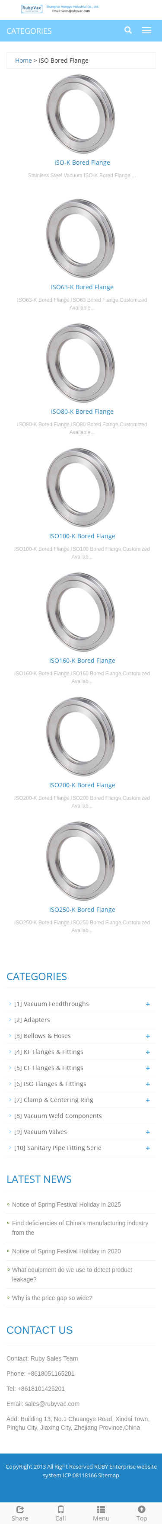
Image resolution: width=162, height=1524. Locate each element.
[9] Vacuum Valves (40, 1132)
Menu (101, 1512)
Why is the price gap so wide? (52, 1297)
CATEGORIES (29, 31)
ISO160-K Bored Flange (82, 660)
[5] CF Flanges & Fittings (48, 1068)
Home (23, 60)
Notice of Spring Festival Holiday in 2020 (66, 1251)
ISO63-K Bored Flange (82, 287)
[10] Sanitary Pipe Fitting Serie (58, 1148)
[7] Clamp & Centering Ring (53, 1100)
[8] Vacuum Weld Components (58, 1116)
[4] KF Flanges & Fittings (48, 1052)
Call (61, 1512)
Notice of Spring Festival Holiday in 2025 (66, 1204)
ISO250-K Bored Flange (82, 909)
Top (141, 1512)
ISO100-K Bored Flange (82, 536)
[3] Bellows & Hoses (42, 1036)
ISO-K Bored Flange (82, 162)
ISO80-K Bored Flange (82, 411)
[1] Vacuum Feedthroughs (51, 1004)
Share (20, 1512)
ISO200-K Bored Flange (82, 785)
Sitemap (108, 1475)
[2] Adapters (32, 1020)
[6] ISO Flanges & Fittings (50, 1084)
